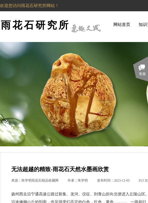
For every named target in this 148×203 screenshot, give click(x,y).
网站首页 (121, 24)
